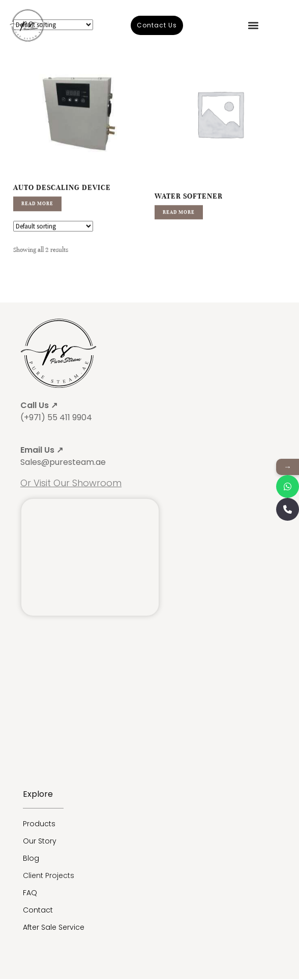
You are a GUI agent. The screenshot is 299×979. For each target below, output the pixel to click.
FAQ (30, 893)
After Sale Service (53, 927)
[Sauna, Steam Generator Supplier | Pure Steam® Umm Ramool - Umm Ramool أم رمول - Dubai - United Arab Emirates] (90, 557)
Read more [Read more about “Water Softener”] (179, 229)
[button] (253, 25)
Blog (31, 858)
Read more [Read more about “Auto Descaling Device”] (37, 220)
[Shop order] (53, 243)
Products (39, 824)
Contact (38, 910)
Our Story (39, 841)
